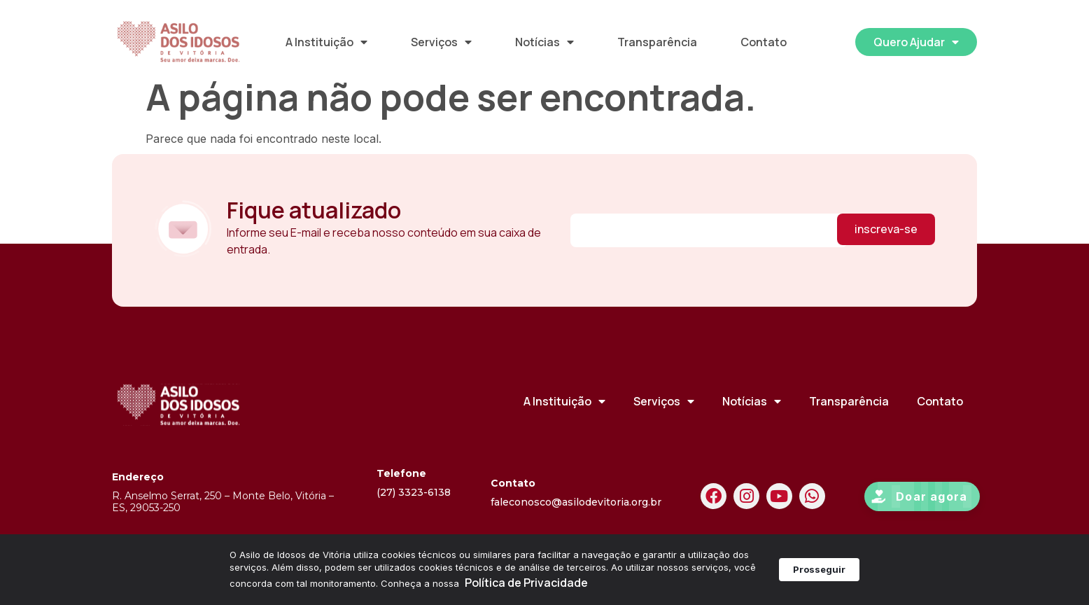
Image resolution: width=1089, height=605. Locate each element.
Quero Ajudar (916, 42)
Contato (763, 42)
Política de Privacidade (526, 582)
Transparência (657, 42)
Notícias (544, 42)
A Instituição (326, 42)
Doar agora (931, 510)
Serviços (441, 42)
